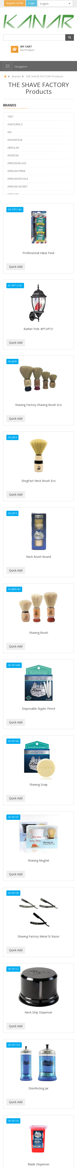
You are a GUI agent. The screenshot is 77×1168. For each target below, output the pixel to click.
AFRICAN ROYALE (17, 179)
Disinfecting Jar (38, 1088)
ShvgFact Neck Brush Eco (39, 481)
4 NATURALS (15, 124)
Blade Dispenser (38, 1164)
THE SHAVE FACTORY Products (44, 76)
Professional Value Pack (38, 253)
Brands (16, 76)
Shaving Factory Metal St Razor (38, 936)
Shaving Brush (38, 633)
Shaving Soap (38, 784)
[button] (69, 37)
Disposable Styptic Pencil (38, 709)
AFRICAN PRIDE (16, 171)
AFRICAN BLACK (16, 163)
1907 (10, 116)
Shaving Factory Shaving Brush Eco (38, 405)
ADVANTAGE (15, 140)
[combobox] (52, 3)
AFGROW (13, 155)
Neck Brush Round (38, 557)
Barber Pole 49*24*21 (38, 329)
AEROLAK (13, 147)
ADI (9, 132)
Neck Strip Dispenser (38, 1012)
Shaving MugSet (38, 860)
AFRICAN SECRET (17, 186)
